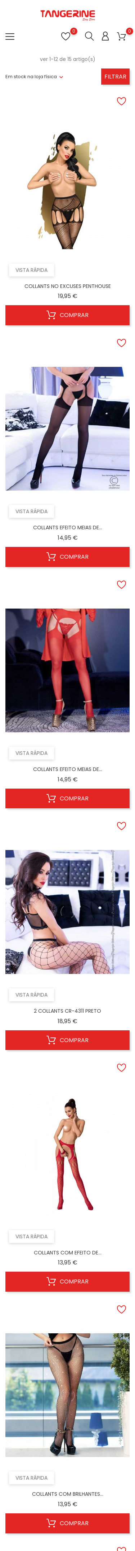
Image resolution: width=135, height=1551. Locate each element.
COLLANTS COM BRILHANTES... (67, 1494)
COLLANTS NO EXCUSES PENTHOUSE (67, 286)
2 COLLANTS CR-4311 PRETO (67, 1011)
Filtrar (115, 76)
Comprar (67, 315)
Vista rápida (31, 270)
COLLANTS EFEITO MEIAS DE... (67, 527)
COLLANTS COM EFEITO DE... (68, 1252)
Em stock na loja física (31, 76)
